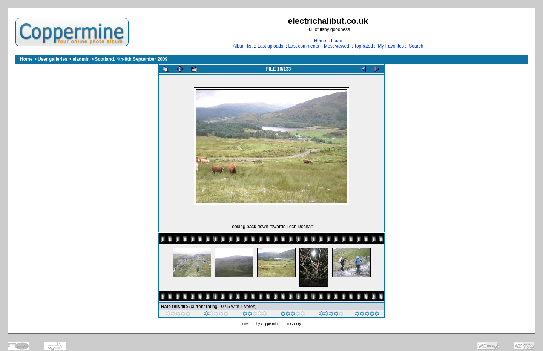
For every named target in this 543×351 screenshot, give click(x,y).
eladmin (80, 59)
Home (320, 40)
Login (336, 40)
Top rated (363, 46)
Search (416, 46)
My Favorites (391, 46)
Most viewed (336, 46)
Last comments (303, 46)
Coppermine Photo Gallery (281, 324)
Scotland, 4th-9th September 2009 (131, 59)
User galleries (52, 59)
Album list (243, 46)
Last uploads (270, 46)
